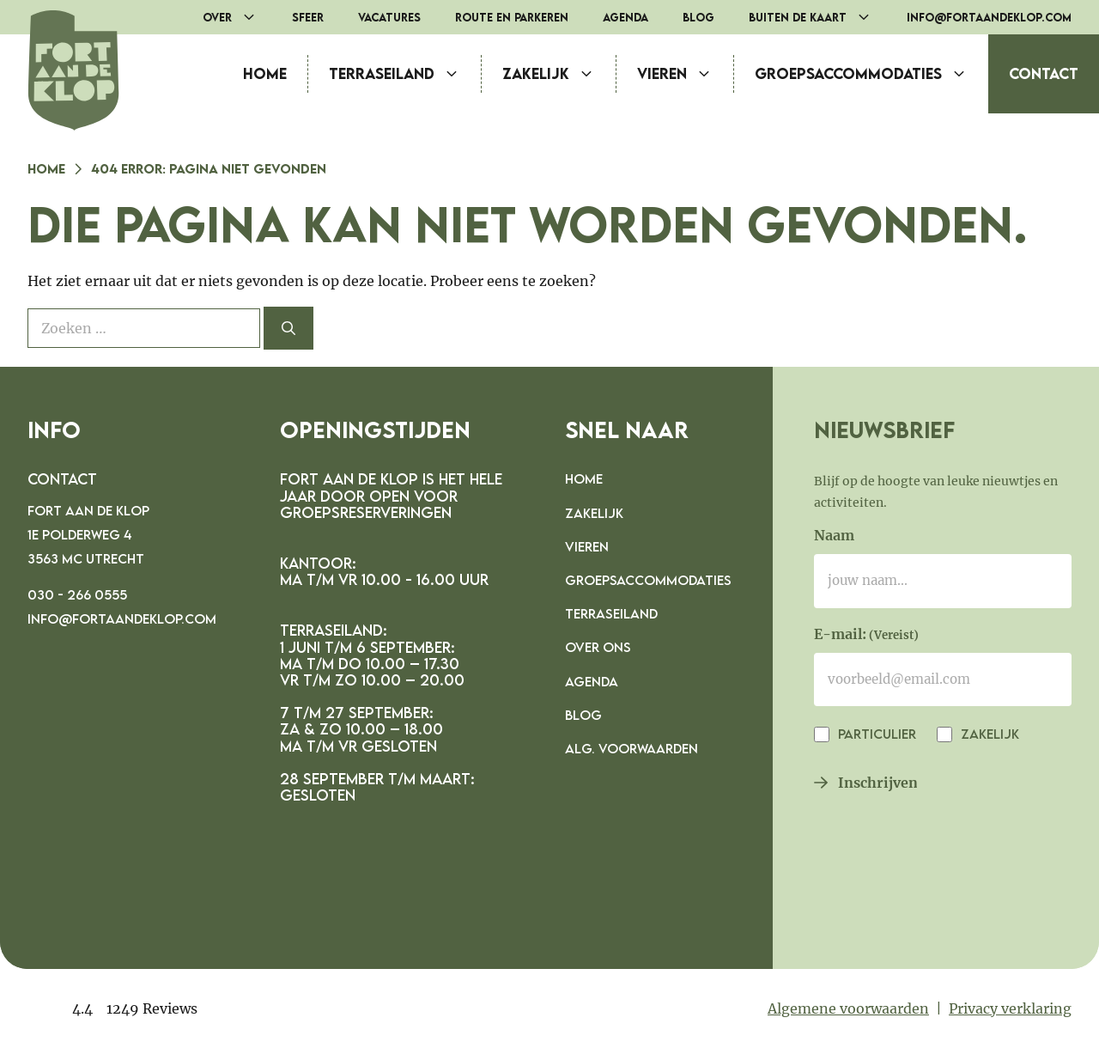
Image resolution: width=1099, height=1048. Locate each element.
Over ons (598, 647)
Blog (698, 17)
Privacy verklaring (1010, 1008)
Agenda (625, 17)
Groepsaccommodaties (871, 74)
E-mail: (866, 635)
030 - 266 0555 (77, 594)
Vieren (685, 74)
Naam (834, 535)
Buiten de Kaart (819, 17)
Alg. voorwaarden (631, 748)
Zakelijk (559, 74)
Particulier (875, 733)
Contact (1043, 73)
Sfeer (308, 17)
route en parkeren (511, 17)
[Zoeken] (288, 328)
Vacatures (389, 17)
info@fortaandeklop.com (989, 17)
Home (265, 73)
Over (239, 17)
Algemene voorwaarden (848, 1008)
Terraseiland (405, 74)
